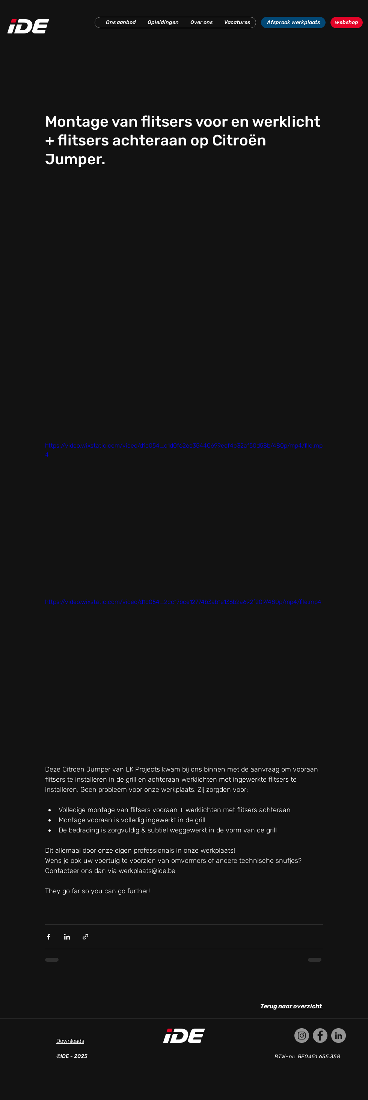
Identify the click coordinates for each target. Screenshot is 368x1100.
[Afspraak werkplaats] (293, 22)
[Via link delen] (85, 936)
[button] (121, 22)
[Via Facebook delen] (48, 936)
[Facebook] (320, 1035)
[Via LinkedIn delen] (67, 936)
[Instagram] (301, 1035)
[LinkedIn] (338, 1035)
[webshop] (346, 22)
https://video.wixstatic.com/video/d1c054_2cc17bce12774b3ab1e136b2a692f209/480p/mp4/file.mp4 (183, 601)
